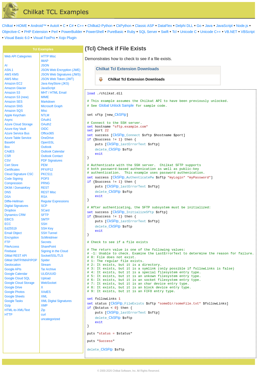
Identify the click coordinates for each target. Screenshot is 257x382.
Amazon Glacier (15, 88)
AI (6, 65)
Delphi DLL (184, 26)
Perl (54, 32)
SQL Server (148, 32)
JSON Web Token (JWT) (57, 79)
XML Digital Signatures (56, 301)
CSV (8, 160)
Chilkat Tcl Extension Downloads (136, 79)
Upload (46, 278)
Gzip (8, 305)
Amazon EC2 (13, 83)
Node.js (242, 26)
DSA (8, 197)
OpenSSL (47, 142)
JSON (45, 65)
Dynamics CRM (15, 215)
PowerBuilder (71, 32)
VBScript (247, 32)
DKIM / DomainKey (17, 187)
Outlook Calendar (52, 151)
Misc (44, 110)
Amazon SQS (14, 110)
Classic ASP (144, 26)
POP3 (45, 178)
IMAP (44, 61)
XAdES (46, 292)
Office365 (47, 133)
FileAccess (12, 246)
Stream (46, 264)
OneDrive (47, 138)
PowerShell (95, 32)
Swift (164, 32)
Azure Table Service (18, 138)
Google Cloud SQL (17, 278)
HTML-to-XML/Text (17, 310)
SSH (44, 224)
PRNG (45, 183)
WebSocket (48, 283)
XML (44, 296)
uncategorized (50, 319)
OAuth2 (46, 124)
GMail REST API (16, 255)
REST (45, 187)
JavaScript (224, 26)
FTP (7, 242)
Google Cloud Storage (19, 283)
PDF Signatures (51, 160)
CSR (8, 156)
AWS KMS (12, 74)
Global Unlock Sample (116, 105)
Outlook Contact (52, 156)
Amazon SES (13, 101)
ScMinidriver (49, 237)
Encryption (12, 237)
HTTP (8, 314)
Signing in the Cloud (54, 251)
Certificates (12, 169)
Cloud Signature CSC (19, 174)
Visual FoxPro (44, 38)
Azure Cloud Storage (18, 124)
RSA (44, 197)
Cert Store (11, 165)
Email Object (13, 233)
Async (9, 120)
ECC (8, 224)
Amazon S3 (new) (16, 97)
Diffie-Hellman (14, 201)
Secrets (46, 242)
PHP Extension (36, 32)
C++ (80, 26)
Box (7, 147)
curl (43, 314)
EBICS (9, 219)
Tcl (174, 32)
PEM (44, 165)
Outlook (46, 147)
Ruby (131, 32)
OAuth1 (46, 120)
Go (199, 26)
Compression (13, 183)
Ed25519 (11, 228)
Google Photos (14, 292)
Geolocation (13, 264)
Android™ (38, 26)
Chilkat (7, 26)
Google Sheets (14, 296)
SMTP (45, 219)
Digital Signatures (16, 206)
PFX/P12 (47, 169)
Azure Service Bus (17, 133)
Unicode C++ (210, 32)
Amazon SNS (14, 106)
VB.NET (231, 32)
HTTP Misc (48, 56)
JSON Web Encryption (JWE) (60, 70)
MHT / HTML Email (53, 92)
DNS (8, 192)
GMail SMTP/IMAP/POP (21, 260)
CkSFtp (120, 114)
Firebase (10, 251)
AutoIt (54, 26)
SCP (44, 206)
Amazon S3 (12, 92)
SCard (45, 210)
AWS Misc (11, 79)
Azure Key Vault (15, 129)
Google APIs (13, 269)
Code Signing (14, 178)
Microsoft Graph (51, 106)
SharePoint (48, 246)
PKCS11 (47, 174)
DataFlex (165, 26)
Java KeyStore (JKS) (55, 83)
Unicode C (188, 32)
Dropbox (10, 210)
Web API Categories (18, 56)
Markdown (48, 101)
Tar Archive (48, 269)
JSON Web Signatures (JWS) (61, 74)
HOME (21, 26)
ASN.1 (9, 70)
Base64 (10, 142)
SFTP (45, 215)
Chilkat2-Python (100, 26)
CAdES (9, 151)
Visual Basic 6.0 (17, 38)
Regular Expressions (55, 201)
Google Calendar (16, 274)
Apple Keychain (15, 115)
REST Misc (48, 192)
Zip (43, 310)
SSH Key (47, 228)
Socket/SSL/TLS (52, 255)
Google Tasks (14, 301)
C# (71, 26)
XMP (44, 305)
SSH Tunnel (49, 233)
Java (208, 26)
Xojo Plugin (68, 38)
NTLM (45, 115)
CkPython (123, 26)
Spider (45, 260)
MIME (45, 97)
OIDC (45, 129)
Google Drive (13, 287)
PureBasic (115, 32)
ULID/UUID (48, 274)
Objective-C (11, 32)
